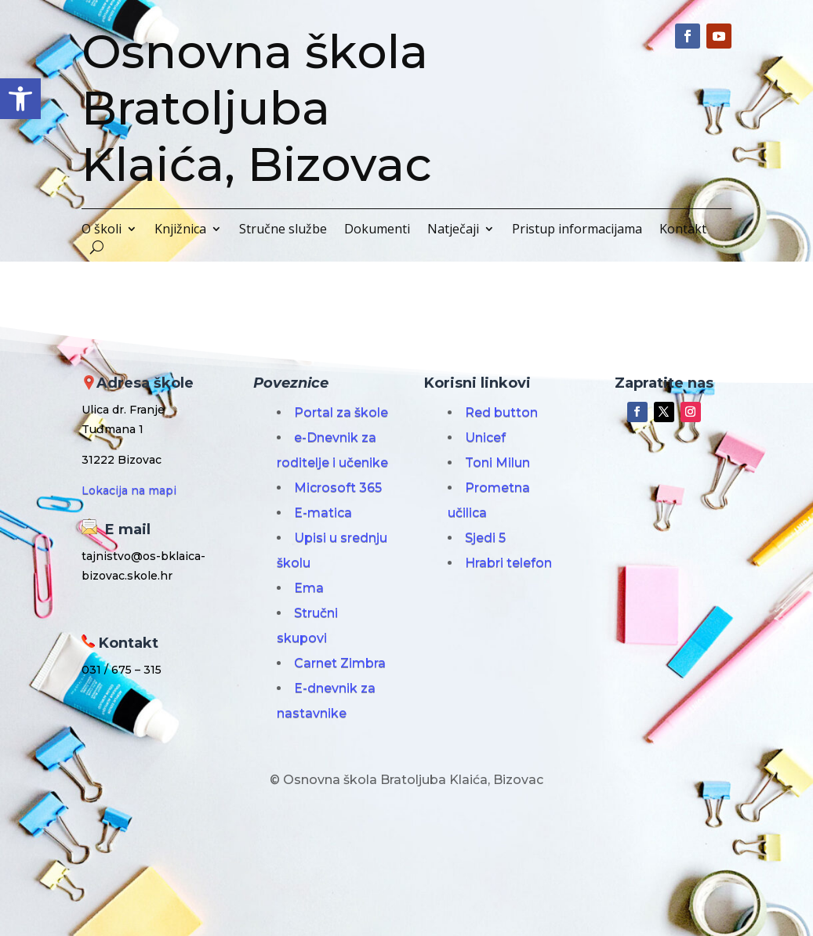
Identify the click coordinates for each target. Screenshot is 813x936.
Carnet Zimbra (340, 663)
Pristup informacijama (577, 230)
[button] (20, 98)
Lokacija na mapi (129, 490)
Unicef (485, 437)
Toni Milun (497, 462)
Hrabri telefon (508, 562)
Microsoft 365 (338, 487)
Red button (501, 412)
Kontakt (682, 230)
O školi (102, 230)
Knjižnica (180, 230)
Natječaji (453, 230)
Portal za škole (341, 412)
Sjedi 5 (485, 537)
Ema (309, 587)
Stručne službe (283, 230)
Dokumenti (377, 230)
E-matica (323, 512)
